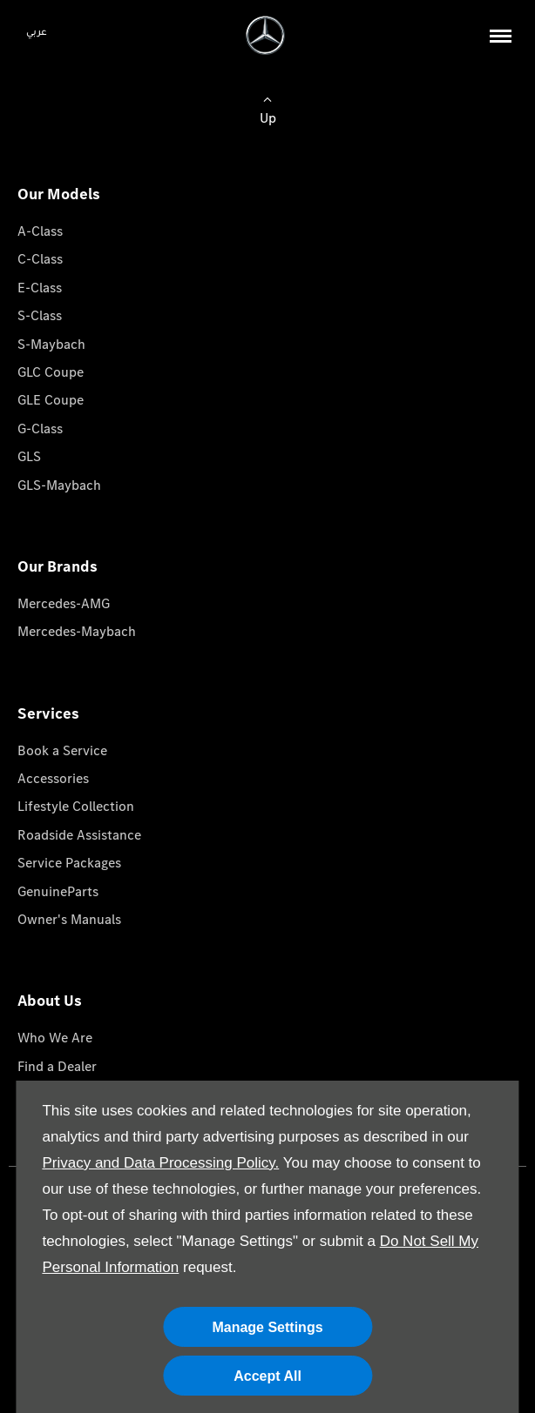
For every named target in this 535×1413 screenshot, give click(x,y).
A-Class (40, 231)
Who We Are (54, 1037)
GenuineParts (57, 891)
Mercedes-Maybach (76, 631)
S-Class (39, 315)
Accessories (53, 778)
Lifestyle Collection (75, 806)
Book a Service (62, 750)
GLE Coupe (50, 400)
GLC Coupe (50, 372)
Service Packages (69, 863)
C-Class (40, 259)
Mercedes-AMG (63, 603)
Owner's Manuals (69, 919)
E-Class (39, 287)
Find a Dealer (57, 1066)
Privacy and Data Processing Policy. (160, 1163)
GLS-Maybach (59, 485)
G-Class (40, 428)
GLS (29, 456)
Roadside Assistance (79, 835)
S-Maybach (51, 344)
